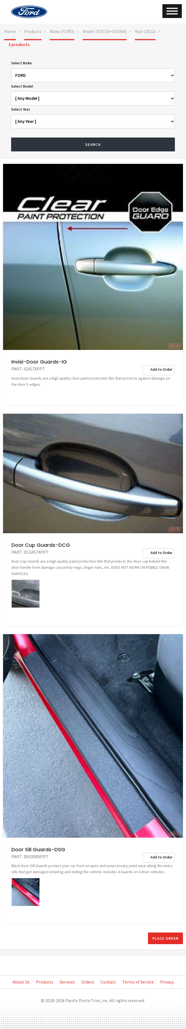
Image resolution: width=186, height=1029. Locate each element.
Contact (108, 982)
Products (32, 31)
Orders (87, 982)
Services (67, 982)
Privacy (167, 982)
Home (10, 31)
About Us (21, 982)
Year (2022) (145, 31)
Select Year (20, 109)
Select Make (21, 62)
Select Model (22, 86)
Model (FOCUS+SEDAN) (105, 31)
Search (93, 144)
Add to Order (161, 369)
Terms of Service (138, 982)
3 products (18, 44)
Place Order (165, 938)
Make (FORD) (62, 31)
